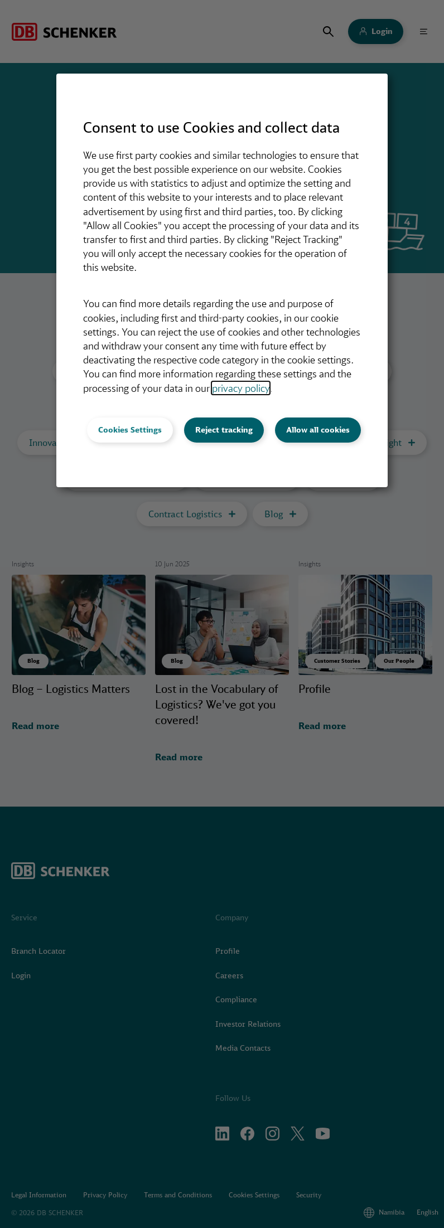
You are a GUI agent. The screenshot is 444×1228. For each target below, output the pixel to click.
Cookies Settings (130, 430)
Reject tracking (224, 430)
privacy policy (240, 388)
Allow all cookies (318, 430)
